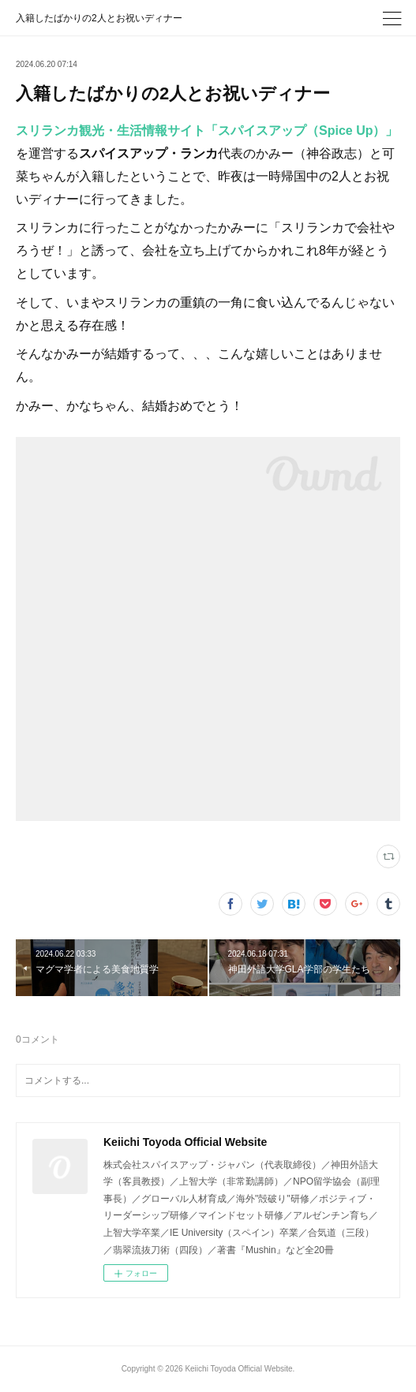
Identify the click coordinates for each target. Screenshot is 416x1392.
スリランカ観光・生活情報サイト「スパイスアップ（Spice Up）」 (207, 130)
